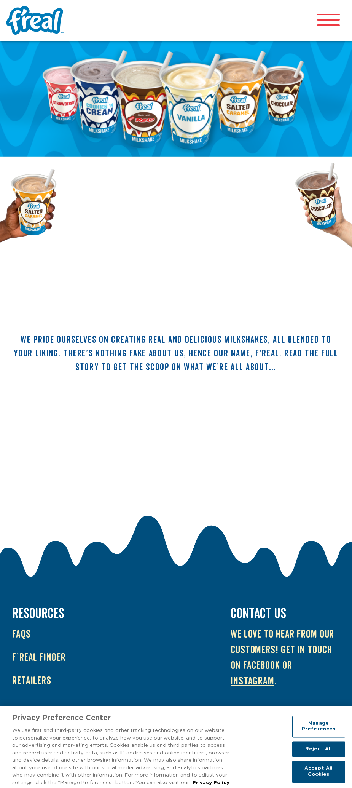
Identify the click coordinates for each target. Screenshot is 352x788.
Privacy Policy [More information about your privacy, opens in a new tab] (211, 784)
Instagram (252, 681)
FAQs (21, 634)
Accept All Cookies (318, 773)
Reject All (318, 750)
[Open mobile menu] (328, 20)
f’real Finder (39, 657)
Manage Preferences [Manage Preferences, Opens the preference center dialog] (318, 728)
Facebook (261, 665)
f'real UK (36, 20)
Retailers (31, 680)
